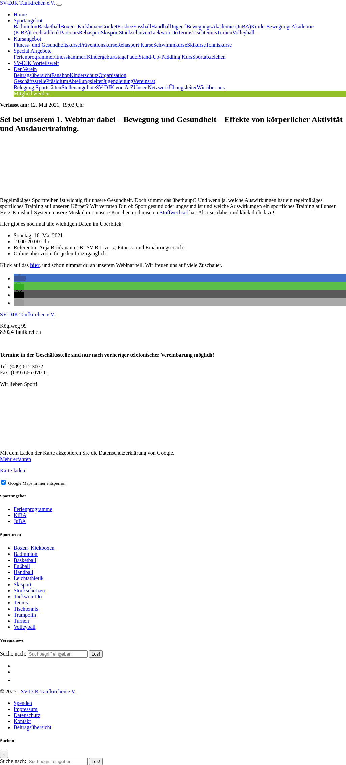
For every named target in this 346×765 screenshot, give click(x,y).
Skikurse (196, 45)
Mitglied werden (31, 93)
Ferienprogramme (33, 57)
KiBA (20, 515)
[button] (20, 278)
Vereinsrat (144, 81)
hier (35, 265)
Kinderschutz (84, 75)
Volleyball (243, 32)
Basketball (49, 26)
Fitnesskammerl (69, 57)
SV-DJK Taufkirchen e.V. (27, 3)
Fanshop (60, 75)
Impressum (26, 709)
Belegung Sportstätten (37, 87)
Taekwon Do (164, 32)
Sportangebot (28, 20)
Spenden (23, 703)
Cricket (109, 26)
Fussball (142, 26)
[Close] (4, 754)
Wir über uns (211, 87)
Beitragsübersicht (32, 75)
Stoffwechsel (174, 212)
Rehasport (90, 32)
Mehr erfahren (15, 459)
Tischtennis (204, 32)
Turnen (224, 32)
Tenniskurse (219, 45)
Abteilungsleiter (85, 81)
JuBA (20, 521)
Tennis (185, 32)
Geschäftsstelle (30, 81)
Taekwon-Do (28, 596)
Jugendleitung (118, 81)
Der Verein (25, 69)
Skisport (110, 32)
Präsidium (57, 81)
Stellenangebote (78, 87)
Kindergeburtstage (107, 57)
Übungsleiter (183, 87)
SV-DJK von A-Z (114, 87)
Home (20, 14)
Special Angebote (32, 51)
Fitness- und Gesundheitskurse (47, 45)
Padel (133, 57)
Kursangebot (27, 39)
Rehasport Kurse (135, 45)
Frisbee (125, 26)
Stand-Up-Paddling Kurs (165, 57)
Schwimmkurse (170, 45)
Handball (161, 26)
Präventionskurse (98, 45)
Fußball (22, 566)
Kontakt (22, 721)
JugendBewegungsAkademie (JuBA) (211, 26)
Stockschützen (134, 32)
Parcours (69, 32)
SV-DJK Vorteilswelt (36, 63)
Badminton (26, 26)
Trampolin (25, 615)
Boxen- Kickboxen (80, 26)
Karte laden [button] (12, 470)
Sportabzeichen (209, 57)
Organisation (112, 75)
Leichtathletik (45, 32)
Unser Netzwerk (151, 87)
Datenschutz (27, 715)
